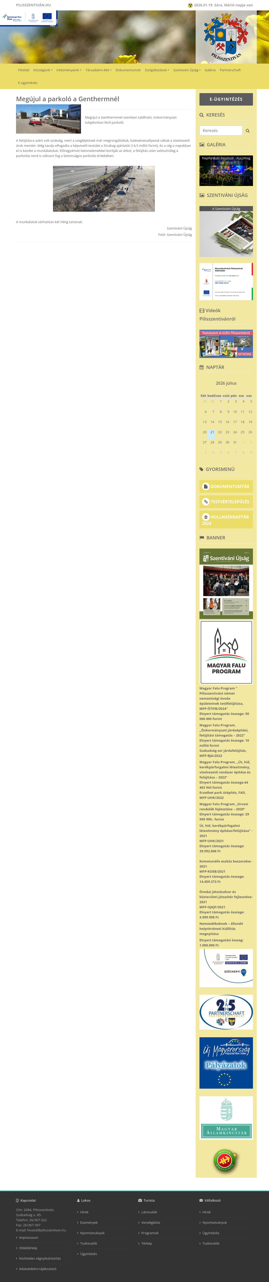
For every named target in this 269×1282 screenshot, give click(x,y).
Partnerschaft (230, 70)
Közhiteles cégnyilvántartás (40, 1258)
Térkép (146, 1243)
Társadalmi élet (97, 70)
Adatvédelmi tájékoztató (38, 1268)
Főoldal (23, 70)
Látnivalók (149, 1212)
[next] (250, 381)
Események (89, 1222)
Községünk (41, 70)
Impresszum (28, 1237)
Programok (149, 1233)
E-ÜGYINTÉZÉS (226, 99)
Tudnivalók (88, 1243)
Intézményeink (68, 70)
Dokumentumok (128, 70)
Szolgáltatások (156, 70)
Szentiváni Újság (185, 70)
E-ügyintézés (27, 82)
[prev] (201, 381)
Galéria (210, 70)
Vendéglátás (150, 1222)
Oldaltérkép (28, 1248)
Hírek (84, 1212)
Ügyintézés (88, 1253)
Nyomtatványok (92, 1233)
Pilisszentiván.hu (33, 5)
